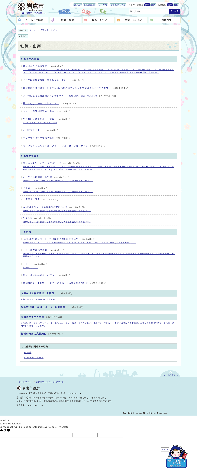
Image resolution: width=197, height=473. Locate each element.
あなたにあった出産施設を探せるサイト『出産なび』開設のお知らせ (69, 96)
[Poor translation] (6, 430)
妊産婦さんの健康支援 (99, 69)
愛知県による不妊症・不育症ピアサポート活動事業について (64, 283)
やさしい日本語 (118, 5)
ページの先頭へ (170, 375)
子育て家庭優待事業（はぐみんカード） (54, 80)
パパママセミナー (41, 130)
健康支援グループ (34, 357)
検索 (176, 11)
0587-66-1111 (74, 393)
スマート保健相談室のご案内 (47, 111)
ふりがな (103, 5)
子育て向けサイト (48, 30)
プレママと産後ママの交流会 (47, 138)
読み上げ (78, 5)
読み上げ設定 (89, 5)
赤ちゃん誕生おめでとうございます (99, 166)
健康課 (27, 352)
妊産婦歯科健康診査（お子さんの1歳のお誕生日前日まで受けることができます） (75, 88)
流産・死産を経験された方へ (47, 275)
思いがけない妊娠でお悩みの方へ (50, 103)
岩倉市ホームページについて (50, 382)
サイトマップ (25, 382)
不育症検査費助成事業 (99, 253)
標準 (147, 5)
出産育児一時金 (40, 199)
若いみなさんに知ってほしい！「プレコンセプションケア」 (64, 146)
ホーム (33, 30)
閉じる (166, 449)
